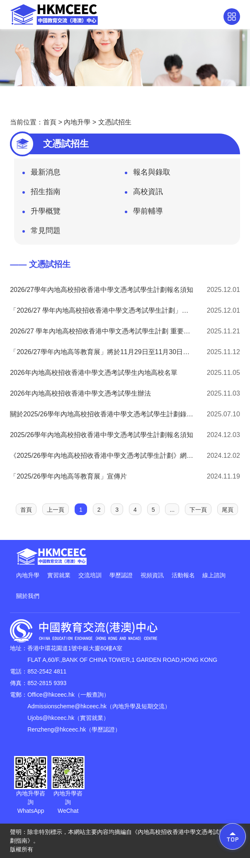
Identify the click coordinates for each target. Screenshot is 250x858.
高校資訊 (144, 194)
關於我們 (27, 596)
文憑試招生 (114, 122)
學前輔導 (144, 213)
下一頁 (198, 509)
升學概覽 (41, 213)
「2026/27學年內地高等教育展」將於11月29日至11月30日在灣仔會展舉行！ (102, 351)
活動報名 (183, 575)
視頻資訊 (152, 575)
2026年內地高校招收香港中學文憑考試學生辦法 (80, 393)
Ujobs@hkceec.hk (50, 718)
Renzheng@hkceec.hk (56, 729)
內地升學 (77, 122)
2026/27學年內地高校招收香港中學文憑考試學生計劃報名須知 (101, 289)
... (172, 509)
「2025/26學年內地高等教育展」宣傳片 (68, 476)
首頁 (49, 122)
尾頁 (227, 509)
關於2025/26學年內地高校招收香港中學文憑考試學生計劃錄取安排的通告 (102, 414)
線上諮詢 (214, 575)
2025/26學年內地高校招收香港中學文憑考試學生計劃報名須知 (101, 434)
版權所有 (21, 849)
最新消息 (41, 174)
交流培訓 (90, 575)
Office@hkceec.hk (51, 694)
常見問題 (41, 233)
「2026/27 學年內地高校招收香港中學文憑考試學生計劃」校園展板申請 (102, 310)
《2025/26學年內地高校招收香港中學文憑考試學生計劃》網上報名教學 (102, 455)
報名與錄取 (147, 174)
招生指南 (41, 194)
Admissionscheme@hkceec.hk (67, 706)
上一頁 (55, 509)
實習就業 (58, 575)
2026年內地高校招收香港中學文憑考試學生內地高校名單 (93, 372)
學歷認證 (121, 575)
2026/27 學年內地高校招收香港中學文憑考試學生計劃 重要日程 (102, 331)
